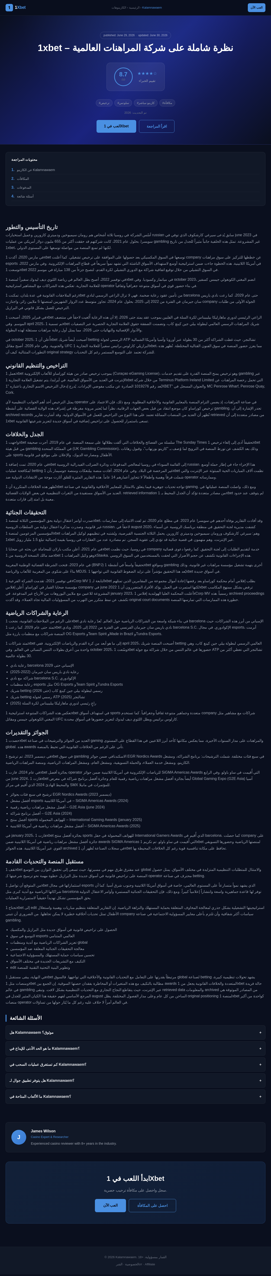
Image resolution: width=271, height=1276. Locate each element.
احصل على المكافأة (152, 1207)
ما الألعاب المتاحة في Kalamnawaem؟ (40, 1098)
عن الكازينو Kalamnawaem (36, 171)
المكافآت (23, 180)
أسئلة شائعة (25, 198)
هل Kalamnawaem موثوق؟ (32, 1034)
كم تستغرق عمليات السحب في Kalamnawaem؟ (48, 1066)
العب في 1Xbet (116, 127)
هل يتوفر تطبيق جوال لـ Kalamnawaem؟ (42, 1082)
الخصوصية (132, 1265)
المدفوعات (24, 189)
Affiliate (150, 1265)
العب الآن (254, 8)
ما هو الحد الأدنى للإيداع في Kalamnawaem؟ (45, 1050)
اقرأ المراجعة (157, 128)
